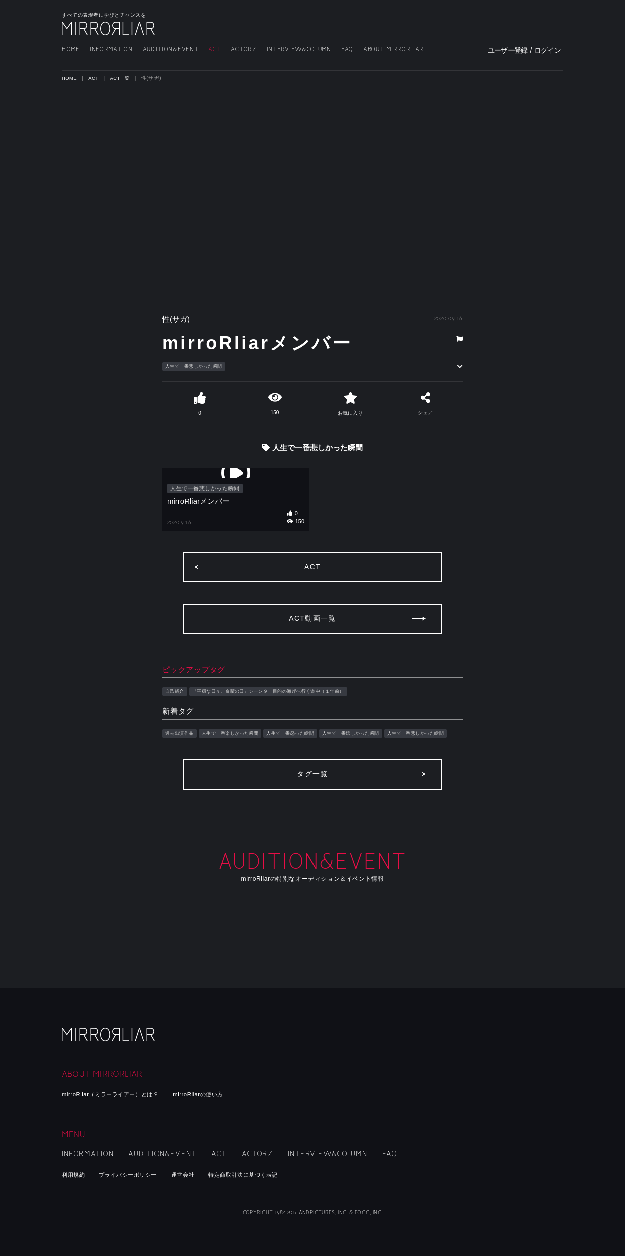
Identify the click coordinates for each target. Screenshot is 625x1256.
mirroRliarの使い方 (219, 1094)
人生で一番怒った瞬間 (314, 752)
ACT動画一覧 (312, 636)
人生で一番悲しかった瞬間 (200, 367)
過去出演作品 (182, 752)
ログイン (547, 50)
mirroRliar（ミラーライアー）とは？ (119, 1094)
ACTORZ (243, 49)
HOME (71, 49)
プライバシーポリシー (137, 1174)
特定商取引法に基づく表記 (268, 1174)
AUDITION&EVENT (171, 49)
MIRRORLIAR (109, 28)
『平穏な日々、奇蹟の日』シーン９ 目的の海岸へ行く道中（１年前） (289, 709)
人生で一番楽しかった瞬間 (242, 752)
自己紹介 (176, 709)
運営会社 (199, 1174)
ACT (214, 49)
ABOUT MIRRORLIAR (393, 49)
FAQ (347, 49)
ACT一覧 (122, 78)
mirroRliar (109, 1042)
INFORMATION (111, 49)
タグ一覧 (312, 814)
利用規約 (75, 1174)
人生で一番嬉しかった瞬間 (386, 752)
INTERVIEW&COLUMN (299, 49)
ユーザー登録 (508, 50)
